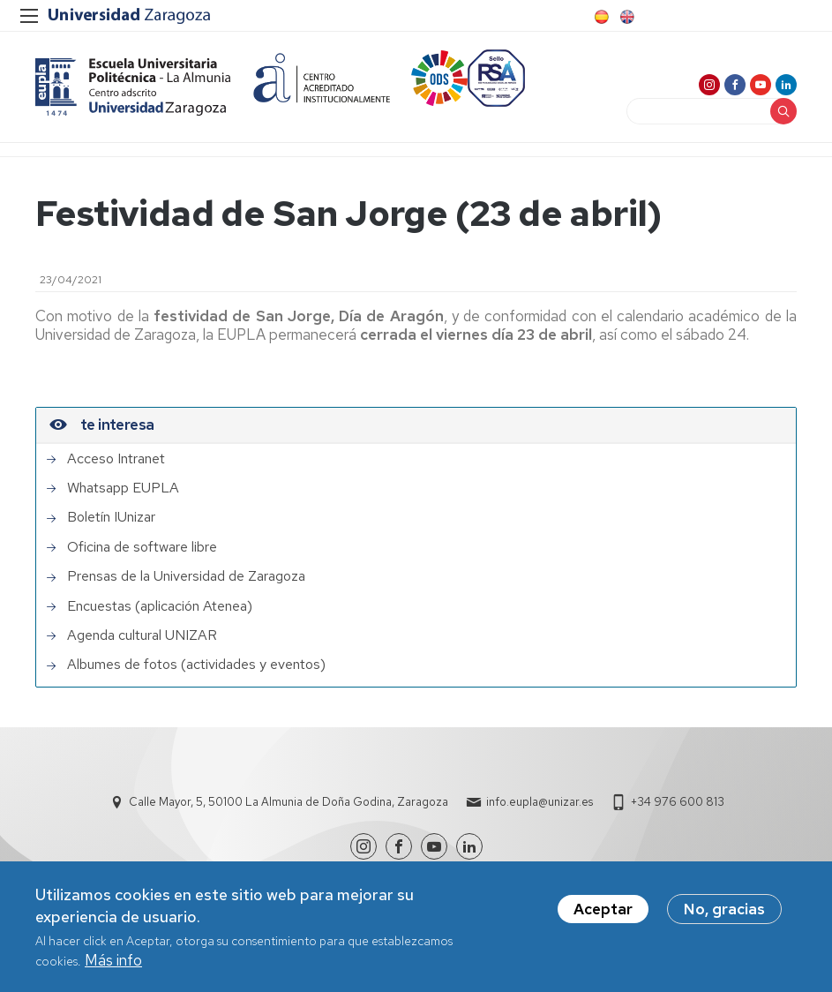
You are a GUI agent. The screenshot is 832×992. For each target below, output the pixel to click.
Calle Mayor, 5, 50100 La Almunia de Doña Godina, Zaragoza (288, 801)
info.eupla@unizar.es (539, 801)
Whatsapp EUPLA (123, 488)
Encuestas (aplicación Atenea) (159, 606)
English (625, 17)
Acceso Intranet (116, 459)
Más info (113, 963)
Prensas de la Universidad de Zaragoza (186, 576)
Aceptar (603, 912)
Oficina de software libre (142, 547)
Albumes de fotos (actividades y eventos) (196, 665)
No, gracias (724, 912)
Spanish (600, 17)
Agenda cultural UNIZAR (142, 635)
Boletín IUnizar (111, 517)
